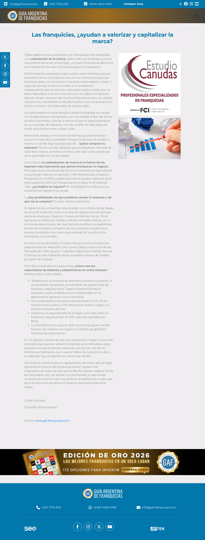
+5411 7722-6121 (56, 4)
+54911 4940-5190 (98, 4)
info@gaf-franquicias (21, 4)
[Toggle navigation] (195, 15)
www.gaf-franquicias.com (52, 420)
